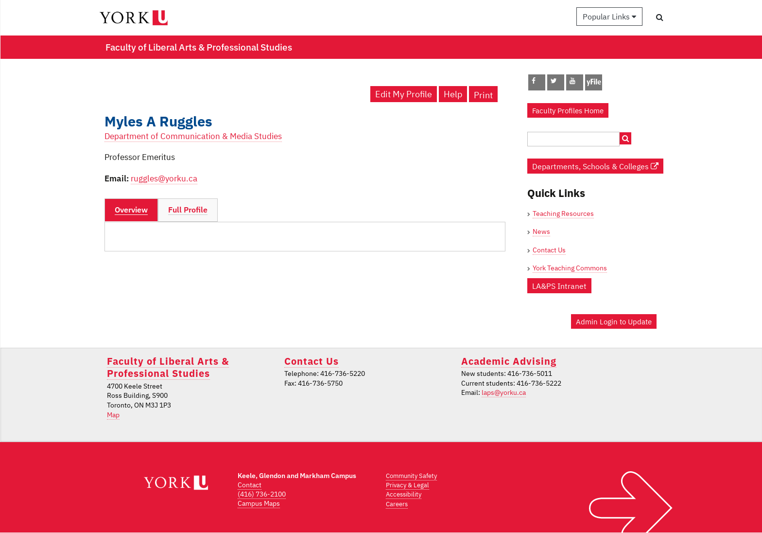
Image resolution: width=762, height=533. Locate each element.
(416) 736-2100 (262, 494)
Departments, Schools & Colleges (595, 166)
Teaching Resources (563, 213)
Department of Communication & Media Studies (193, 136)
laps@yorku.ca (504, 392)
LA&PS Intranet (559, 286)
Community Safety (411, 476)
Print (483, 95)
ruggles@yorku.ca (164, 178)
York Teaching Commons (570, 268)
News (541, 231)
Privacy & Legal (407, 485)
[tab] (131, 210)
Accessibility (403, 494)
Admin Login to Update (614, 321)
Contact (249, 484)
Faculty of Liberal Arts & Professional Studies (168, 367)
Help (453, 94)
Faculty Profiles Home (568, 110)
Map (113, 414)
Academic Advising (508, 361)
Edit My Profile (403, 94)
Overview (131, 209)
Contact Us (549, 250)
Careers (397, 504)
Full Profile (188, 209)
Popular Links (609, 16)
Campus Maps (259, 503)
